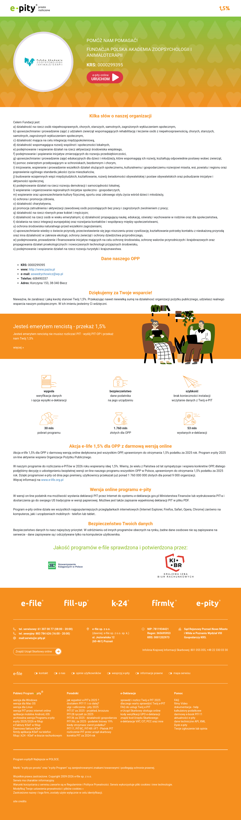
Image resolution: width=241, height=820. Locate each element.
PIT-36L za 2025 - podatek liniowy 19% (90, 721)
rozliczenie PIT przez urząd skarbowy (89, 732)
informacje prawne (151, 673)
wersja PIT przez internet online (32, 710)
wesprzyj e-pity (121, 673)
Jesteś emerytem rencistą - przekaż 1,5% (59, 326)
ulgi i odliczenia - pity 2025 (83, 707)
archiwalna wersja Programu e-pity (34, 718)
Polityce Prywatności (96, 784)
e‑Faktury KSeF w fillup (26, 725)
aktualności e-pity (184, 718)
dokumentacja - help (186, 707)
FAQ (176, 700)
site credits (20, 801)
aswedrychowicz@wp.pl (47, 274)
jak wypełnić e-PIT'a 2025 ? (83, 700)
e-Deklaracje (128, 693)
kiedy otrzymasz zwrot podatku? (86, 725)
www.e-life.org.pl (52, 480)
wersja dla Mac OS (24, 703)
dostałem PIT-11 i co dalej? (83, 703)
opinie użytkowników (88, 673)
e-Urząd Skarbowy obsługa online (140, 710)
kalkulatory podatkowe (187, 710)
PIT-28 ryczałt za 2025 (80, 714)
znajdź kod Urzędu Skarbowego (139, 718)
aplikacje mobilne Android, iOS (31, 714)
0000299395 (105, 64)
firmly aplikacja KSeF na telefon (32, 732)
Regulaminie (74, 784)
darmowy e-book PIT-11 (188, 714)
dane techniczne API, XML (189, 721)
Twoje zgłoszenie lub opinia (190, 728)
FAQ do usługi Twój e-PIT (135, 707)
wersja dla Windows (25, 700)
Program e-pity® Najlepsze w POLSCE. (36, 759)
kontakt (43, 673)
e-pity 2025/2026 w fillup (28, 721)
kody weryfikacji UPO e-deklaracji (140, 714)
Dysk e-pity (180, 725)
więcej (17, 347)
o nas (62, 673)
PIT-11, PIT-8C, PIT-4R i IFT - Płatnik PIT (90, 728)
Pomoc (178, 693)
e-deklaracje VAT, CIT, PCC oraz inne (141, 721)
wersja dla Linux (23, 707)
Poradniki (73, 693)
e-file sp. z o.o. (83, 776)
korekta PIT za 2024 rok (81, 735)
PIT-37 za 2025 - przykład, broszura (88, 710)
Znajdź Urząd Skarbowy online (34, 651)
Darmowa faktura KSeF (27, 728)
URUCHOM (100, 77)
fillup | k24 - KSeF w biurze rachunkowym (37, 735)
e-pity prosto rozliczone (30, 8)
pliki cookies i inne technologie (153, 784)
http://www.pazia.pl (42, 269)
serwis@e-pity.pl (35, 638)
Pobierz (28, 692)
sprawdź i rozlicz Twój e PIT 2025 (140, 700)
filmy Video (181, 703)
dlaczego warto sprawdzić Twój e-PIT (142, 703)
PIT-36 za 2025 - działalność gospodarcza (92, 718)
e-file (17, 673)
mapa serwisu (181, 673)
